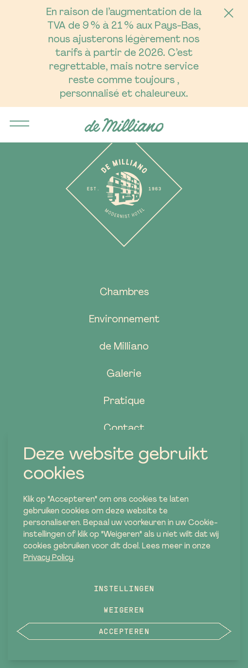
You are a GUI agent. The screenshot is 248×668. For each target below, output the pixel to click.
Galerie (124, 374)
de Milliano (124, 347)
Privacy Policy (48, 558)
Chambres (124, 293)
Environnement (124, 320)
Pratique (124, 401)
